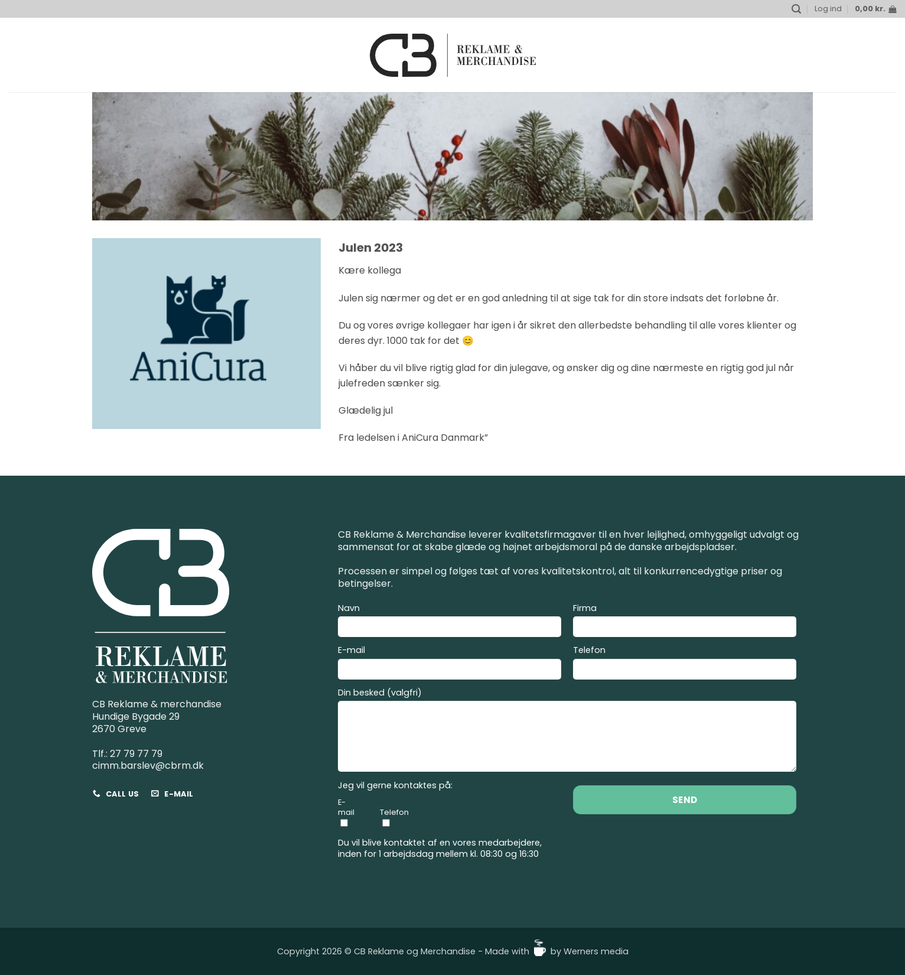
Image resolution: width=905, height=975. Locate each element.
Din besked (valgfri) (567, 731)
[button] (796, 9)
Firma (684, 622)
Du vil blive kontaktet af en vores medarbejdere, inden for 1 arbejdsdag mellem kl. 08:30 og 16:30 (440, 848)
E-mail (449, 664)
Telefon (684, 664)
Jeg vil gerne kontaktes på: (395, 785)
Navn (449, 622)
